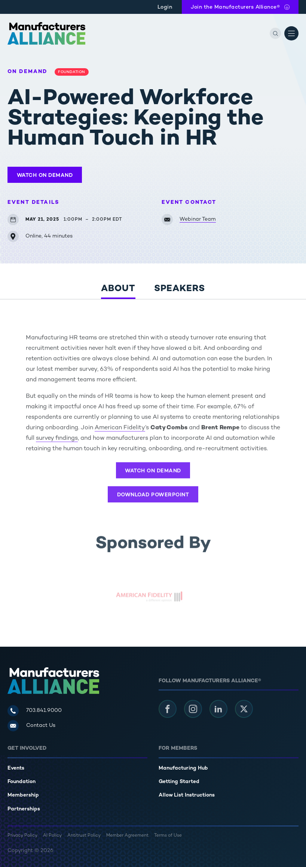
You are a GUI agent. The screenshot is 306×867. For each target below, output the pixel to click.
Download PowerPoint (153, 498)
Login (164, 7)
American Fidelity (120, 431)
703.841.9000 (44, 710)
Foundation (21, 782)
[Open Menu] (291, 33)
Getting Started (179, 782)
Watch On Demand (45, 175)
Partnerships (23, 809)
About (118, 289)
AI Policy (52, 835)
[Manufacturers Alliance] (46, 33)
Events (15, 768)
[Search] (275, 33)
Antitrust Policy (84, 835)
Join (235, 7)
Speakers (179, 289)
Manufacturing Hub (183, 768)
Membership (23, 795)
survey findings (57, 441)
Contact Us (40, 725)
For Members (178, 748)
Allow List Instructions (187, 795)
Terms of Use (168, 835)
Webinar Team (198, 219)
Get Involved (26, 748)
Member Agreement (127, 835)
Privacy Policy (22, 835)
